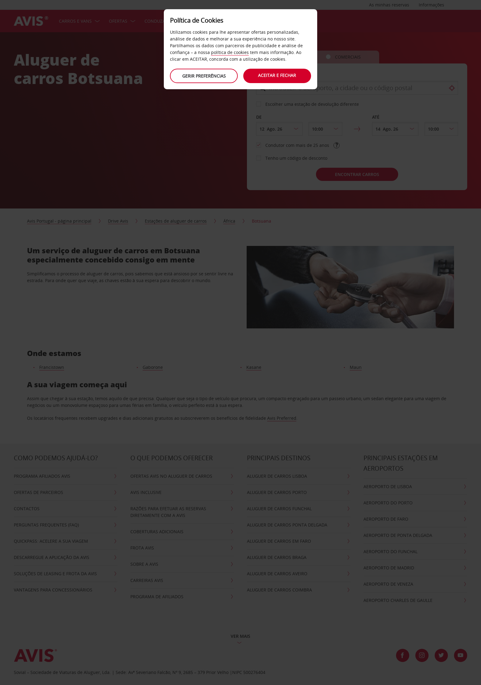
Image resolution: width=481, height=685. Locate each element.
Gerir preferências (203, 76)
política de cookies (230, 52)
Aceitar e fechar (277, 75)
